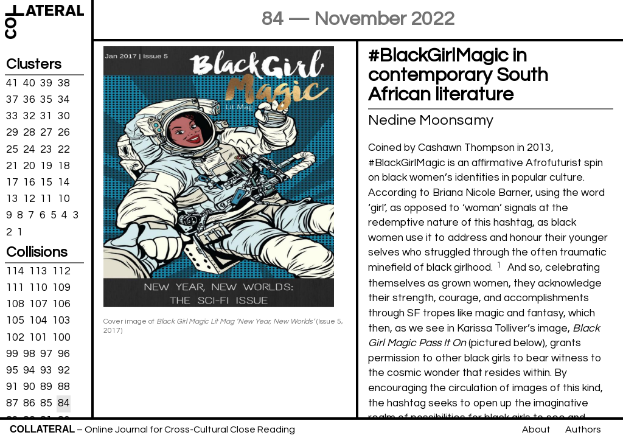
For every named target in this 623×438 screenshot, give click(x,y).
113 (38, 271)
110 (38, 287)
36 (29, 99)
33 (12, 116)
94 (29, 370)
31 (46, 116)
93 (46, 370)
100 (61, 337)
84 (64, 403)
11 (46, 198)
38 (64, 83)
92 (64, 370)
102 (15, 337)
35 (46, 99)
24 (29, 149)
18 (64, 166)
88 (64, 386)
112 (61, 271)
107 (38, 304)
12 (29, 198)
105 (15, 320)
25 (12, 149)
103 (61, 320)
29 (12, 132)
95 (12, 370)
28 (29, 132)
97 (46, 354)
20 (29, 166)
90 (29, 386)
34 (64, 99)
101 (38, 337)
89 (46, 386)
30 (64, 116)
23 (46, 149)
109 (61, 287)
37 (12, 99)
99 (12, 354)
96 (64, 354)
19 (46, 166)
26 (64, 132)
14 (64, 182)
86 (29, 403)
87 (12, 403)
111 (15, 287)
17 (12, 182)
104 (38, 320)
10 (64, 198)
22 (64, 149)
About (536, 429)
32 (29, 116)
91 (12, 386)
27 (46, 132)
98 (29, 354)
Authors (583, 429)
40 (29, 83)
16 (29, 182)
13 (12, 198)
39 (46, 83)
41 (12, 83)
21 (12, 166)
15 (46, 182)
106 (61, 304)
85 (46, 403)
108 (15, 304)
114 (15, 271)
